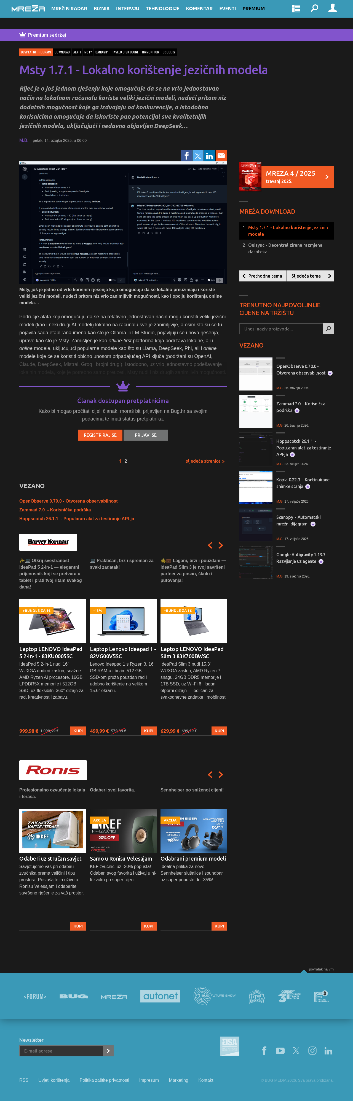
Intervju (135, 14)
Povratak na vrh (321, 969)
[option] (52, 646)
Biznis (109, 14)
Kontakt (205, 1080)
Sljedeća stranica (205, 461)
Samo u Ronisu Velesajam (121, 858)
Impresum (149, 1080)
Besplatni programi (36, 52)
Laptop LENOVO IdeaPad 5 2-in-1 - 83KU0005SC (50, 652)
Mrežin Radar (77, 14)
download (62, 52)
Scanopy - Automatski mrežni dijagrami (298, 521)
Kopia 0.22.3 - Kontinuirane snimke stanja (303, 483)
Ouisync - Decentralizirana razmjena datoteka (285, 248)
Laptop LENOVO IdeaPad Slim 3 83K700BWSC (192, 652)
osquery (169, 52)
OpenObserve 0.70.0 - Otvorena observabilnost (68, 501)
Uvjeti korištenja (53, 1080)
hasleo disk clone (125, 52)
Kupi (78, 731)
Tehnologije (170, 14)
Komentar (207, 14)
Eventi (235, 14)
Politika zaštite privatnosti (104, 1080)
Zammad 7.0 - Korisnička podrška (55, 510)
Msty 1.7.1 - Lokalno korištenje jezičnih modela (288, 231)
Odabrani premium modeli (193, 858)
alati (77, 52)
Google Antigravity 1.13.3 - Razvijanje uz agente (302, 558)
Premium (261, 14)
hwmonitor (150, 52)
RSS (23, 1080)
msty (88, 52)
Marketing (178, 1080)
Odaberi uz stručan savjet (50, 858)
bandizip (101, 52)
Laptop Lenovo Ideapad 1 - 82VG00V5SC (123, 652)
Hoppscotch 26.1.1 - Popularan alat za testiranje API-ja (76, 518)
